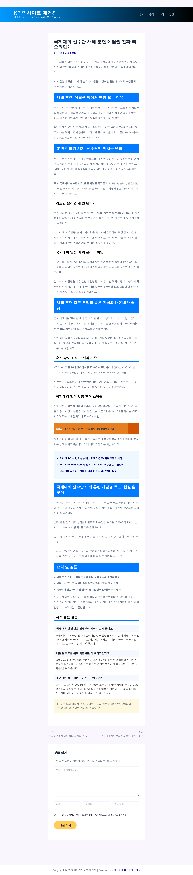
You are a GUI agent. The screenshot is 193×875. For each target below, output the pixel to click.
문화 (151, 14)
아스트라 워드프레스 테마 (127, 870)
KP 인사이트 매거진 (35, 13)
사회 (161, 14)
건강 (171, 14)
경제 (141, 14)
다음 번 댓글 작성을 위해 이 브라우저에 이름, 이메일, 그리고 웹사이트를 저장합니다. (94, 814)
